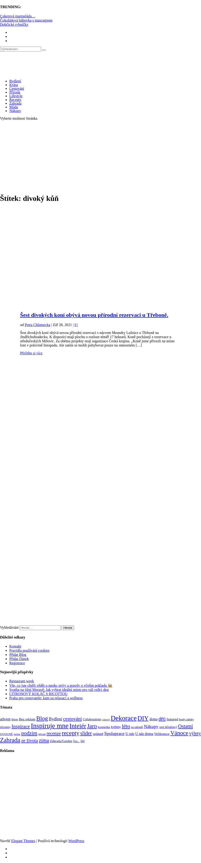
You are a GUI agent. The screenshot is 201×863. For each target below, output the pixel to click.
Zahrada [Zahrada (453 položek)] (10, 740)
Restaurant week (21, 681)
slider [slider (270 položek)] (86, 733)
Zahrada (15, 103)
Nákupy (15, 111)
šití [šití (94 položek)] (83, 741)
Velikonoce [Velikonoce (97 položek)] (161, 734)
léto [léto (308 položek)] (126, 726)
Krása (13, 85)
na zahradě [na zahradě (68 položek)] (137, 727)
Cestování (16, 88)
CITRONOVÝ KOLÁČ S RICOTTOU (38, 694)
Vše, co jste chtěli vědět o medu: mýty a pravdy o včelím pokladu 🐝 (60, 685)
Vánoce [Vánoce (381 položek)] (179, 733)
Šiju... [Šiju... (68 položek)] (76, 741)
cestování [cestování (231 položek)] (72, 719)
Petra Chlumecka (37, 325)
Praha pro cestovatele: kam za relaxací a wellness (46, 698)
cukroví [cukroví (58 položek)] (106, 719)
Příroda (14, 92)
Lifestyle (16, 96)
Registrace (17, 663)
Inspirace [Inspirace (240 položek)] (21, 726)
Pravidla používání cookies (29, 650)
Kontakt (15, 646)
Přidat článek (19, 659)
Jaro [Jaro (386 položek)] (92, 726)
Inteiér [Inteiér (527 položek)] (77, 725)
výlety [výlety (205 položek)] (195, 733)
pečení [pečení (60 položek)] (17, 734)
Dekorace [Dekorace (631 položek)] (124, 718)
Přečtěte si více (31, 353)
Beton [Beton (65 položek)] (15, 719)
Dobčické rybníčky (14, 24)
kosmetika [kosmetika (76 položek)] (104, 727)
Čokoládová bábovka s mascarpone (26, 20)
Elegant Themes (23, 841)
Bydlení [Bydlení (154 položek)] (55, 719)
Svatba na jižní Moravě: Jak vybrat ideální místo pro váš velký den (59, 690)
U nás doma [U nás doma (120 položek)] (144, 734)
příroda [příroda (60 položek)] (42, 734)
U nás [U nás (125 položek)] (129, 733)
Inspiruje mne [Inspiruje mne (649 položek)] (49, 725)
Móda (13, 107)
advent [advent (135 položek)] (5, 719)
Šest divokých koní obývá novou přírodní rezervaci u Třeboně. (94, 315)
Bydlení (15, 81)
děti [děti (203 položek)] (162, 718)
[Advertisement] (100, 156)
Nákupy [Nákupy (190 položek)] (151, 726)
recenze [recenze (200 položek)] (54, 733)
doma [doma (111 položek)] (153, 719)
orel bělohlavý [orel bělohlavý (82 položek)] (168, 727)
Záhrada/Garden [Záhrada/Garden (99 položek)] (61, 741)
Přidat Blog (17, 655)
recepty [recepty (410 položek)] (70, 733)
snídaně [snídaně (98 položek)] (98, 734)
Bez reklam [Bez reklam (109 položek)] (27, 719)
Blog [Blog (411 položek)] (42, 718)
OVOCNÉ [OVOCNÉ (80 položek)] (6, 734)
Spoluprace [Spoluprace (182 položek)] (114, 733)
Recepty (15, 100)
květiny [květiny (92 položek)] (116, 727)
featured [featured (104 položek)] (172, 719)
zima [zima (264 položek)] (44, 740)
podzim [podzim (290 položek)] (29, 733)
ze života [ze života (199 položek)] (29, 740)
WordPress (76, 841)
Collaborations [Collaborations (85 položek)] (92, 719)
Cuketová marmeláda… (17, 16)
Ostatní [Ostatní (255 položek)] (185, 726)
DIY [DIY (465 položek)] (143, 718)
